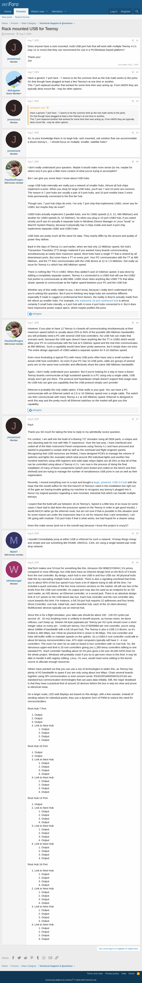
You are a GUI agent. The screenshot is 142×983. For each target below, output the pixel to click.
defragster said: (37, 107)
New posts (7, 17)
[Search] (137, 11)
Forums (21, 11)
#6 (137, 323)
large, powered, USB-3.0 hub (110, 482)
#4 (137, 132)
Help (124, 973)
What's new (37, 11)
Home (7, 11)
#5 (137, 161)
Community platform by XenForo (71, 980)
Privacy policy (112, 973)
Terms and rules (95, 973)
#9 (137, 562)
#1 (137, 40)
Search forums (22, 17)
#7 (137, 419)
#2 (137, 72)
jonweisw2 (9, 34)
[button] (47, 11)
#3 (137, 101)
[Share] (133, 41)
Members (57, 11)
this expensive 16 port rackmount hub (96, 300)
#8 (137, 533)
